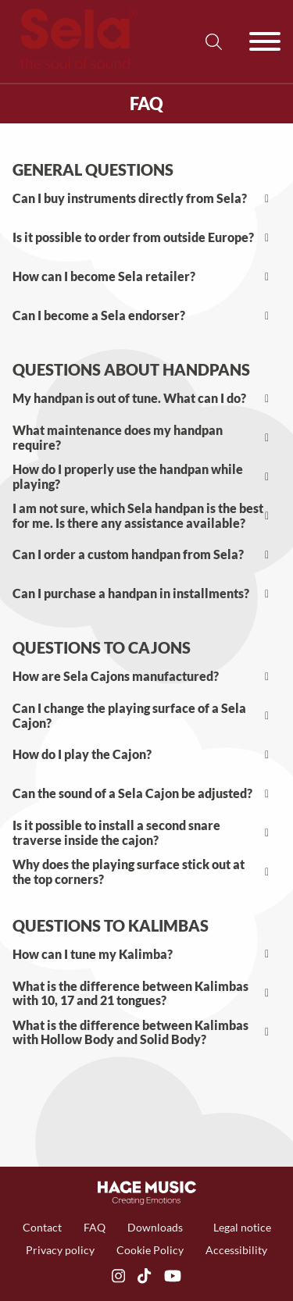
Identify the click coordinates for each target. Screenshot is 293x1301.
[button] (146, 199)
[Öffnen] (264, 41)
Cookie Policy (150, 1249)
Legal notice (242, 1227)
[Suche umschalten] (213, 41)
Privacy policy (60, 1249)
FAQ (94, 1227)
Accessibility (236, 1249)
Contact (42, 1227)
